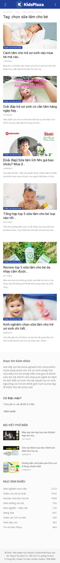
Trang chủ (7, 12)
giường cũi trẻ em (15, 384)
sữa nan (28, 387)
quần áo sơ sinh (46, 380)
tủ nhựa (44, 367)
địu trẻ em (16, 373)
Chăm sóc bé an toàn (12, 47)
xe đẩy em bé (13, 367)
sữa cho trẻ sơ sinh (29, 370)
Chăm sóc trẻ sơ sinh (12, 101)
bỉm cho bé (14, 387)
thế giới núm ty (37, 384)
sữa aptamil (30, 367)
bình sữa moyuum (29, 377)
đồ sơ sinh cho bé (23, 380)
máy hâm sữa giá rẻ (36, 373)
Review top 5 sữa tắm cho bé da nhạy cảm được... (26, 269)
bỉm (53, 367)
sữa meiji (10, 370)
